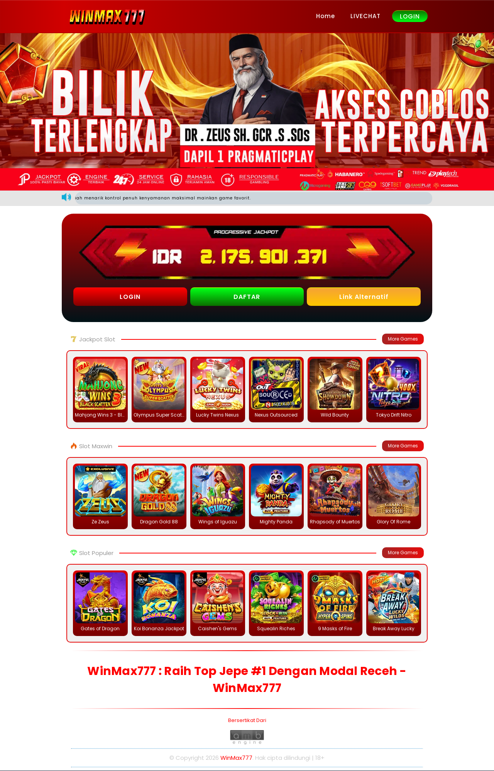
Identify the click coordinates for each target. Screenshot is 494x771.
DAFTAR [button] (246, 297)
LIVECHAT (365, 16)
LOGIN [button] (130, 297)
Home (325, 16)
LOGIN (410, 16)
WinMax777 (236, 758)
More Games (403, 339)
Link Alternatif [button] (364, 297)
